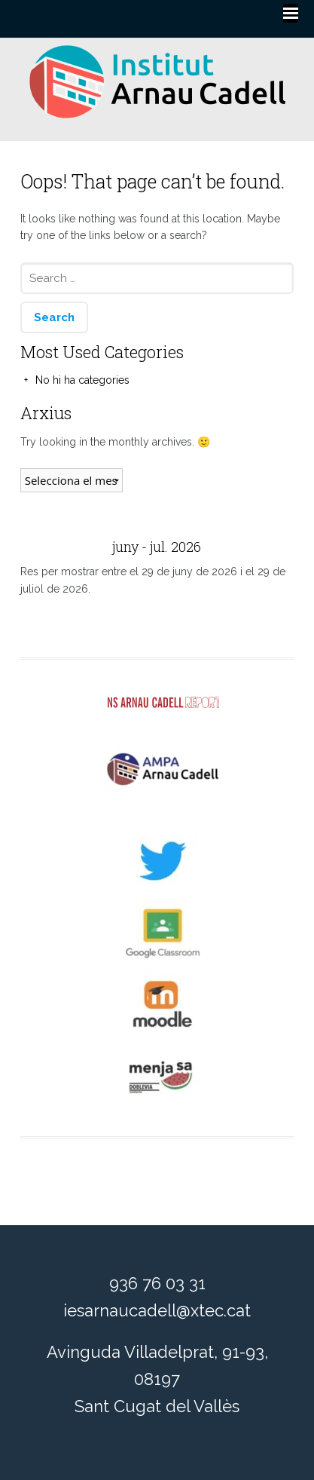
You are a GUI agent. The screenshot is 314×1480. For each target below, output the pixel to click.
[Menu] (290, 13)
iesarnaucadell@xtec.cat (157, 1310)
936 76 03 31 (157, 1283)
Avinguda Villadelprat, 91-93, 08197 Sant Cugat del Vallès (157, 1379)
